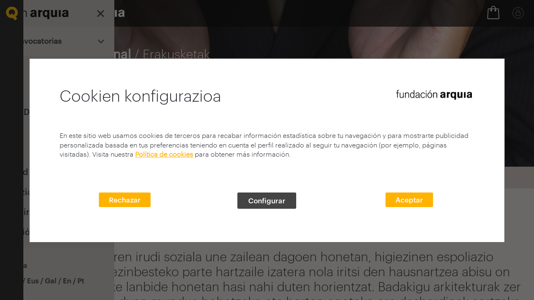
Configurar (266, 200)
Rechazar (125, 199)
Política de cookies (164, 154)
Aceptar (409, 199)
